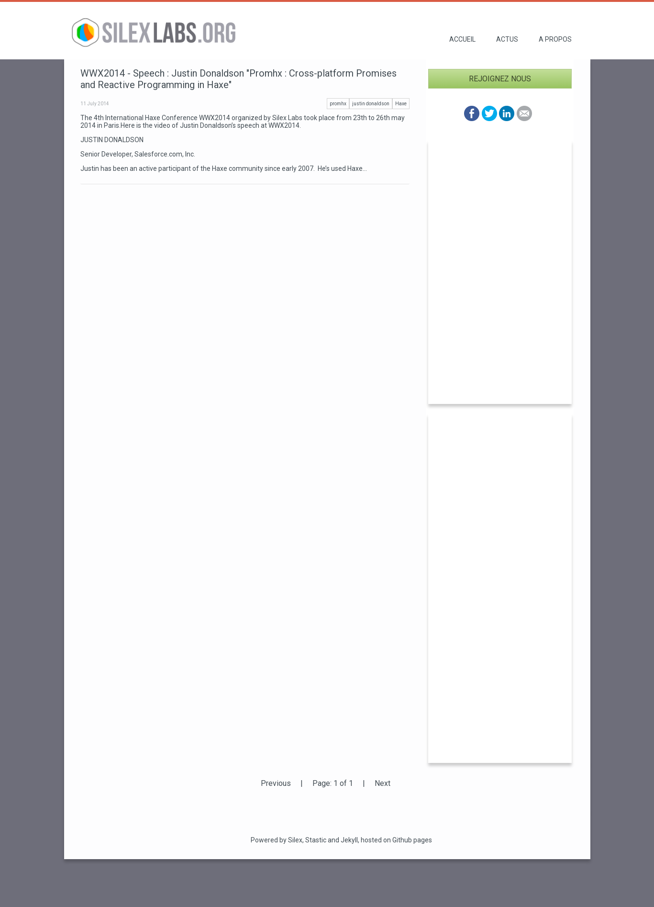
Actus (507, 39)
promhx (338, 103)
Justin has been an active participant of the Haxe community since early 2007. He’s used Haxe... (223, 168)
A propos (555, 39)
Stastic (315, 840)
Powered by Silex (276, 840)
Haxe (401, 103)
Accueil (462, 39)
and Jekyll (343, 840)
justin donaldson (370, 103)
